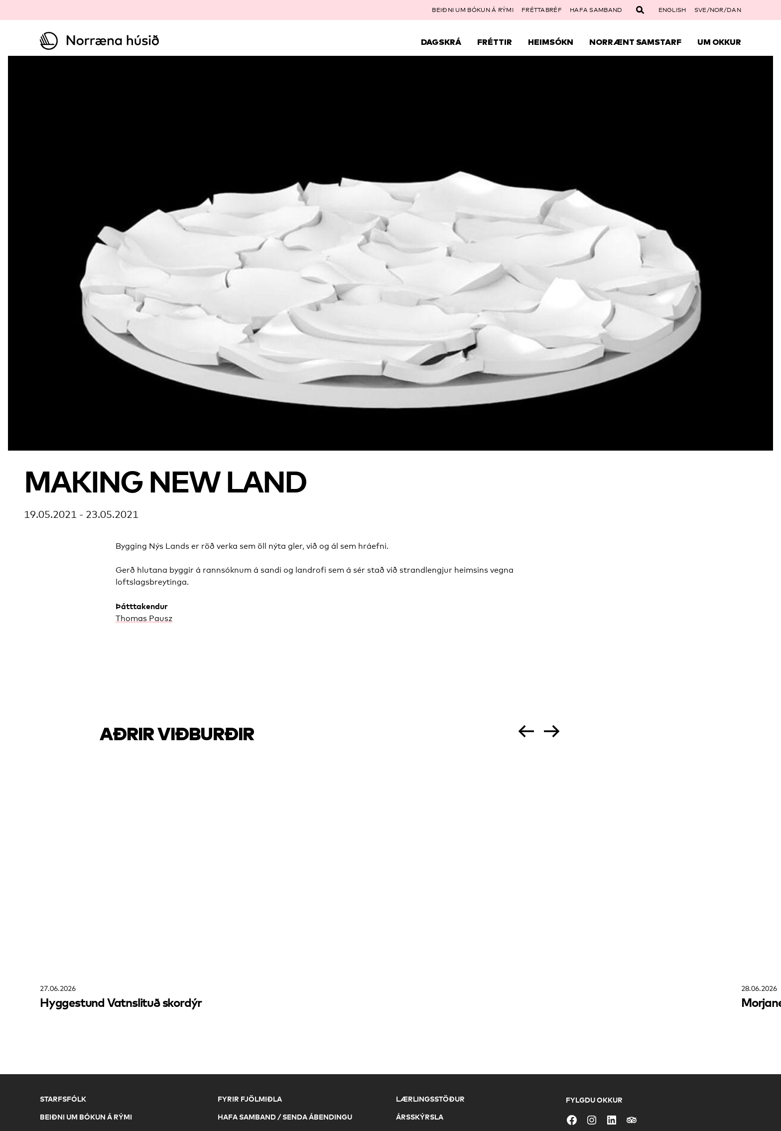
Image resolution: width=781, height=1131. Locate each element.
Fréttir (494, 42)
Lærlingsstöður (430, 1099)
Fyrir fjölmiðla (250, 1099)
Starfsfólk (63, 1099)
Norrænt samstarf (635, 42)
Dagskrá (441, 42)
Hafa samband (596, 9)
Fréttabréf (541, 9)
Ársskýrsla (419, 1117)
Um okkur (719, 42)
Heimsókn (550, 42)
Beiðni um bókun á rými (473, 9)
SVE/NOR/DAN (717, 9)
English (672, 9)
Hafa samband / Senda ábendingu (285, 1117)
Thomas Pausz (144, 618)
